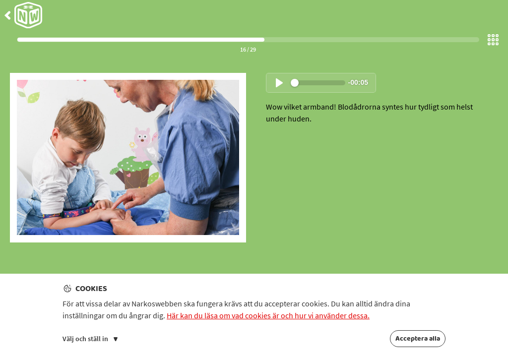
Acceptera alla (417, 338)
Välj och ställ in (90, 338)
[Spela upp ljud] (279, 83)
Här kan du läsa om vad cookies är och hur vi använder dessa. (268, 315)
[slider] (318, 82)
